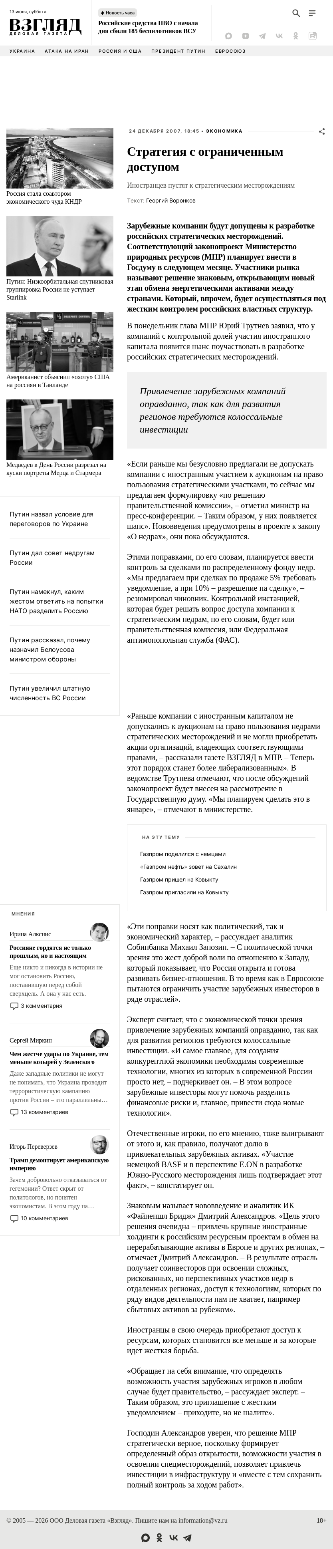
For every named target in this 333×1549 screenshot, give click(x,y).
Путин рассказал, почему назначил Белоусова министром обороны (50, 649)
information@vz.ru (203, 1520)
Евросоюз (230, 51)
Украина (22, 51)
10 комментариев (44, 1218)
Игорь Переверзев (33, 1146)
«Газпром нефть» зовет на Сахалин (188, 866)
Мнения (24, 914)
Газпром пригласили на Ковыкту (184, 892)
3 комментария (41, 1005)
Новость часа (120, 13)
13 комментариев (44, 1111)
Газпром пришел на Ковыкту (179, 879)
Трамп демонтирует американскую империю (59, 1164)
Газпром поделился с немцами (183, 853)
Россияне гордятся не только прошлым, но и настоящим (50, 951)
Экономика (224, 131)
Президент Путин (178, 51)
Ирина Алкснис (30, 934)
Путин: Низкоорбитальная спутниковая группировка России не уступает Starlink (59, 289)
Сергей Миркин (31, 1040)
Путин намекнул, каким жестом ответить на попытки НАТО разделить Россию (56, 601)
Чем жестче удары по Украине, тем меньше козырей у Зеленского (59, 1058)
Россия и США (120, 51)
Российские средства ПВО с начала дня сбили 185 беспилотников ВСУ (148, 27)
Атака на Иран (67, 51)
